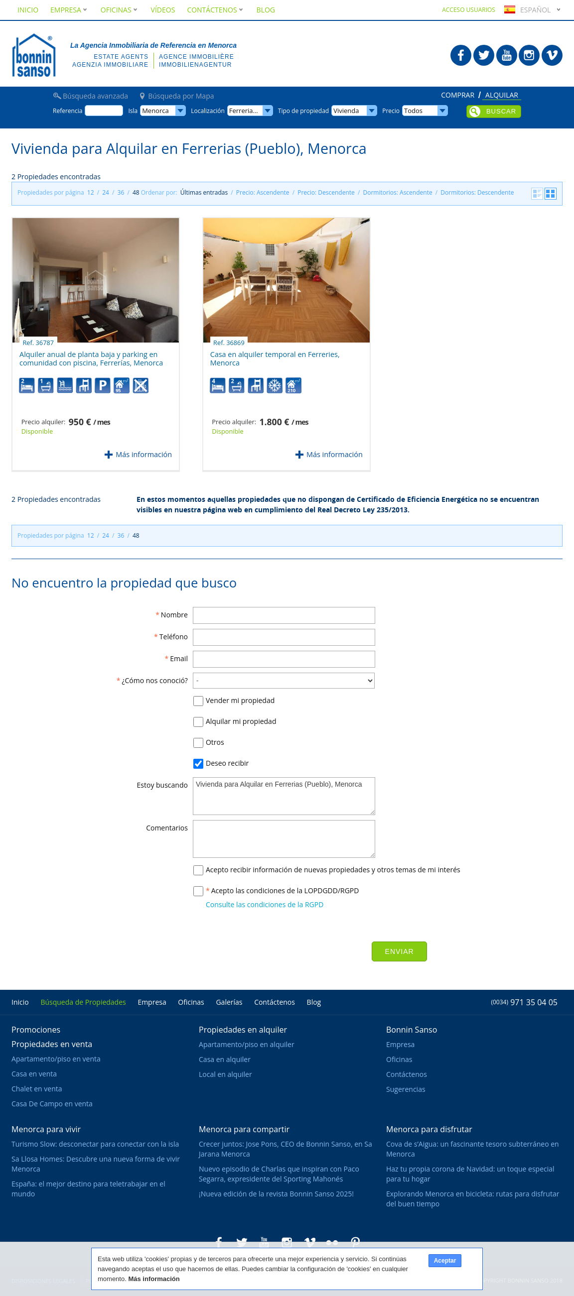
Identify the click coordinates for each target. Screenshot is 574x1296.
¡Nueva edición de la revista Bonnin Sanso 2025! (276, 1193)
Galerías (229, 1002)
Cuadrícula (551, 194)
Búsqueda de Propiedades (83, 1002)
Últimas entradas (204, 192)
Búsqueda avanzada (95, 96)
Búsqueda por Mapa (181, 96)
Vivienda (346, 110)
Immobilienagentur (195, 64)
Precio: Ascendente (262, 192)
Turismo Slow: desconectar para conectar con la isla (95, 1144)
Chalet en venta (36, 1088)
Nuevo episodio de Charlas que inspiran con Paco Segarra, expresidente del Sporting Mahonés (279, 1173)
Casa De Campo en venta (52, 1103)
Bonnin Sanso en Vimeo (552, 55)
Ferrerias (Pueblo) (251, 110)
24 (105, 192)
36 (121, 192)
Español (526, 9)
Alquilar (501, 96)
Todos (413, 110)
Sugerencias (406, 1089)
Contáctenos (215, 9)
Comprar (457, 96)
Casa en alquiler (225, 1059)
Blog (266, 9)
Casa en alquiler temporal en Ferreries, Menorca (275, 355)
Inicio (27, 9)
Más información (144, 454)
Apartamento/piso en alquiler (246, 1044)
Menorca (155, 110)
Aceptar (445, 1260)
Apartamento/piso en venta (56, 1058)
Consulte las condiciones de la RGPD (264, 904)
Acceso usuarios (468, 9)
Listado (537, 194)
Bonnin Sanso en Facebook (460, 55)
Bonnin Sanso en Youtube (506, 55)
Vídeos (163, 9)
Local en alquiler (225, 1074)
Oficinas (120, 9)
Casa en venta (34, 1073)
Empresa (69, 9)
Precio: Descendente (326, 192)
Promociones (35, 1029)
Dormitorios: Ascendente (397, 192)
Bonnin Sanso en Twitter (483, 55)
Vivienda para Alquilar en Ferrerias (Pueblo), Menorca (284, 796)
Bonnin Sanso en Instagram (529, 55)
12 (90, 192)
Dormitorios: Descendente (477, 192)
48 (136, 192)
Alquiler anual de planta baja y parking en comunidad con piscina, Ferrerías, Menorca (91, 355)
